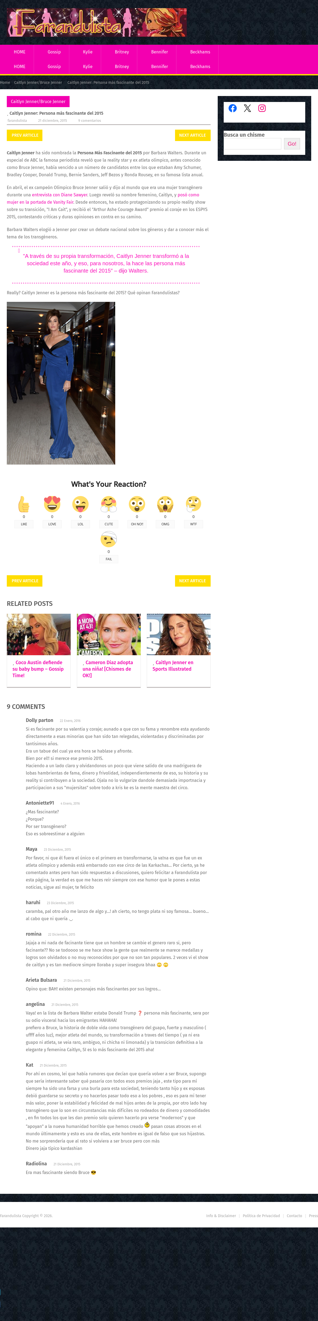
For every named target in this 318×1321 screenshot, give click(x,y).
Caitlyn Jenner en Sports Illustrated (172, 666)
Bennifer (159, 52)
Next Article (192, 135)
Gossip (54, 52)
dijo (123, 271)
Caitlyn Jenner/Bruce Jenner (38, 101)
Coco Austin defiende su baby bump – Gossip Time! (38, 669)
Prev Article (25, 135)
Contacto (294, 1216)
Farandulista (17, 121)
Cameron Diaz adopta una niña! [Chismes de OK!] (108, 669)
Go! (292, 144)
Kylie (88, 52)
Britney (122, 52)
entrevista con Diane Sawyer (59, 194)
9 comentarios (89, 121)
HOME (20, 52)
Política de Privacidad (261, 1216)
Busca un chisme (244, 135)
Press (313, 1216)
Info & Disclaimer (221, 1216)
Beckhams (200, 52)
